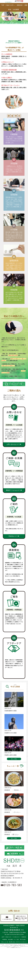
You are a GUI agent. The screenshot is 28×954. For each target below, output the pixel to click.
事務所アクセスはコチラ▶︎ (14, 490)
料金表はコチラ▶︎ (14, 536)
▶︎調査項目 (24, 937)
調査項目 (20, 5)
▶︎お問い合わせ (12, 941)
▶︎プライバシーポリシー (21, 941)
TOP (2, 5)
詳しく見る (14, 759)
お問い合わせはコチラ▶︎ (14, 444)
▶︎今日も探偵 (22, 939)
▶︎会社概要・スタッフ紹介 (13, 939)
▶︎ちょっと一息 (5, 941)
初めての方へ (10, 5)
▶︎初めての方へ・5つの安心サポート (13, 937)
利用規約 (13, 947)
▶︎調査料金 (5, 939)
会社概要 (16, 9)
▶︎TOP (3, 937)
